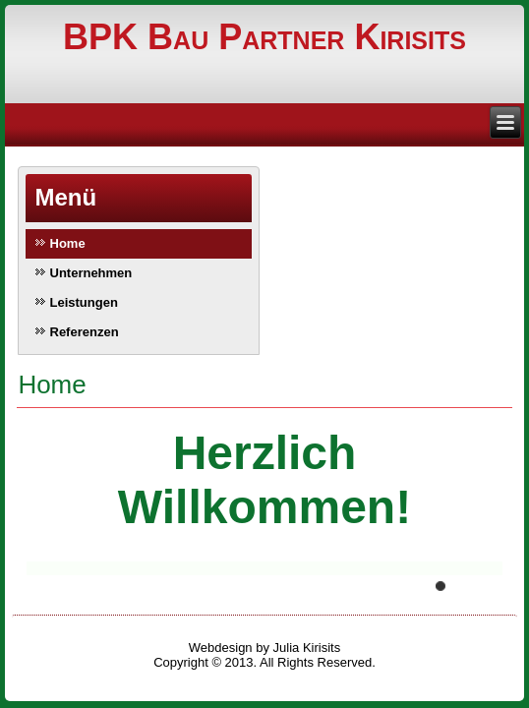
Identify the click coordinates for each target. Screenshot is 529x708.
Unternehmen (91, 273)
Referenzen (84, 331)
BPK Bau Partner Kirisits (264, 37)
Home (68, 243)
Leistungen (84, 302)
